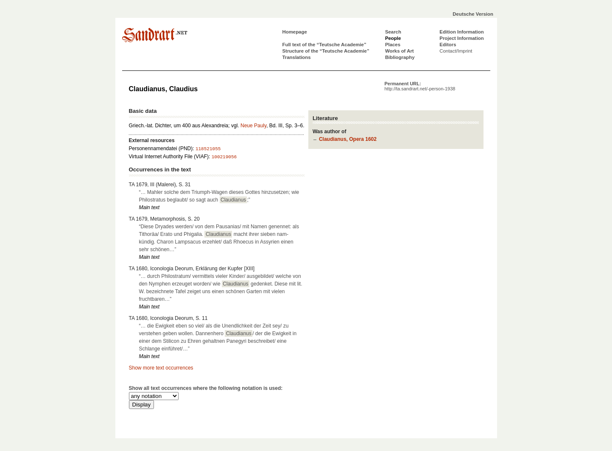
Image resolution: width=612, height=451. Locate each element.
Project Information (461, 38)
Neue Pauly (253, 126)
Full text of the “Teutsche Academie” (324, 44)
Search (393, 31)
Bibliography (400, 57)
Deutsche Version (473, 14)
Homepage (294, 31)
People (393, 38)
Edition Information (461, 31)
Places (392, 44)
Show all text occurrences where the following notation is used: (206, 388)
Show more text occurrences (161, 368)
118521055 (208, 148)
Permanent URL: (420, 86)
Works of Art (399, 50)
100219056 (224, 157)
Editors (447, 44)
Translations (296, 57)
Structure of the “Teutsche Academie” (325, 50)
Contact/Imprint (455, 50)
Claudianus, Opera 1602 (348, 139)
